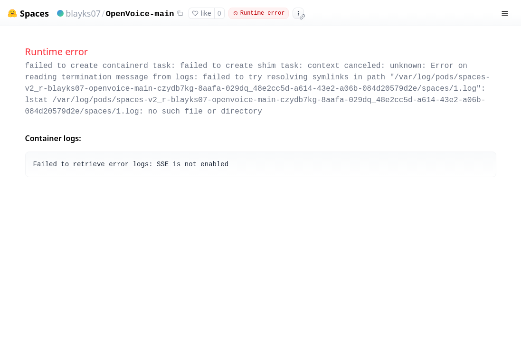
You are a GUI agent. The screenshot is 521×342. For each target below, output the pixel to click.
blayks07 (83, 13)
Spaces (34, 13)
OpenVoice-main (140, 14)
